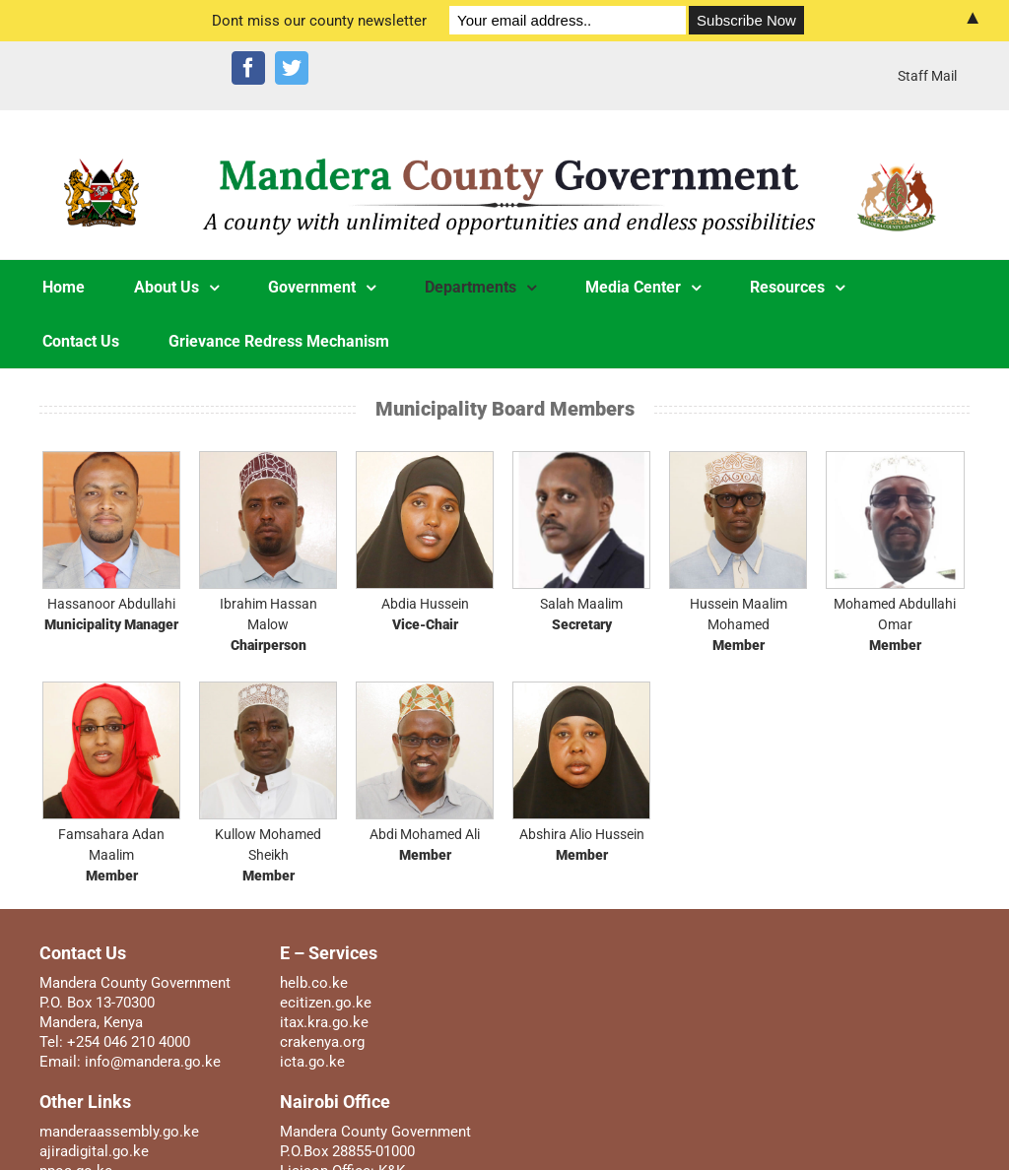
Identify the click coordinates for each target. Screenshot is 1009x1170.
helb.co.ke (314, 983)
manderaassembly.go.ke (119, 1131)
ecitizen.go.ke (325, 1002)
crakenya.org (322, 1042)
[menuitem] (927, 76)
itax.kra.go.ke (324, 1022)
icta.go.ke (312, 1062)
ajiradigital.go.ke (94, 1151)
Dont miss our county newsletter (319, 21)
